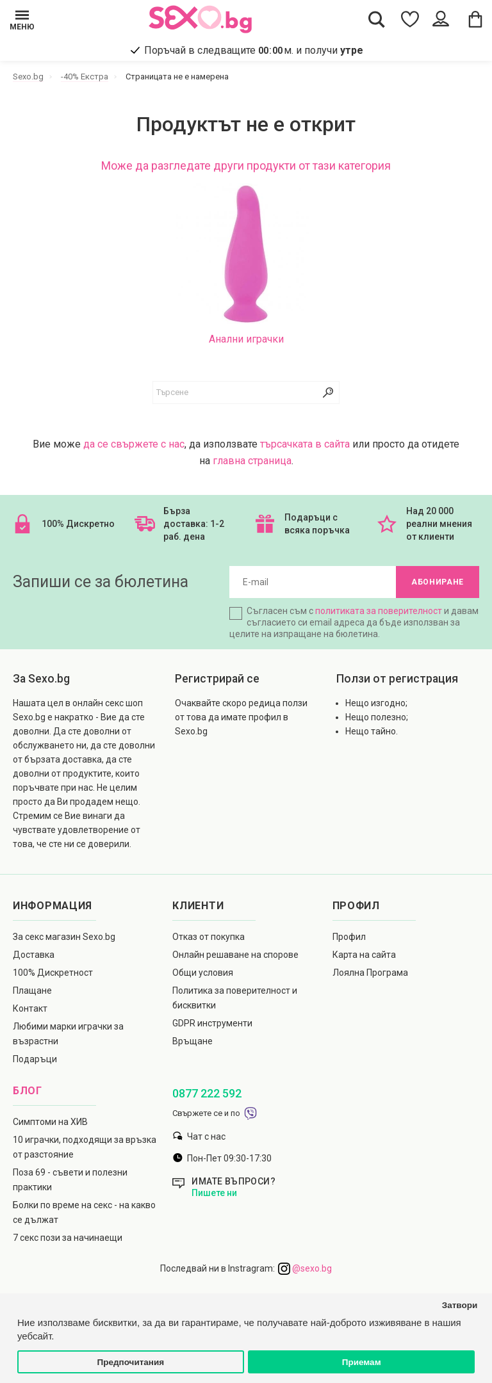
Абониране (437, 582)
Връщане (192, 1041)
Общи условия (202, 972)
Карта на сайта (364, 955)
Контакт (30, 1008)
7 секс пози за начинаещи (67, 1238)
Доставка (33, 955)
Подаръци (35, 1059)
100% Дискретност (53, 972)
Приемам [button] (361, 1362)
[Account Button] (442, 19)
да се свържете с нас (133, 444)
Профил (349, 937)
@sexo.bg (305, 1268)
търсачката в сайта (305, 444)
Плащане (32, 990)
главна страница (252, 461)
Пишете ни (214, 1193)
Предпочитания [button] (130, 1362)
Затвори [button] (460, 1305)
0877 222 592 (207, 1093)
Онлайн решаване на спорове (235, 955)
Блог (27, 1091)
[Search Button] (377, 19)
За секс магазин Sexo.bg (64, 937)
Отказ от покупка (208, 937)
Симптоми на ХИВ (50, 1122)
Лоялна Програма (370, 972)
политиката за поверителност (378, 611)
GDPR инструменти (212, 1023)
